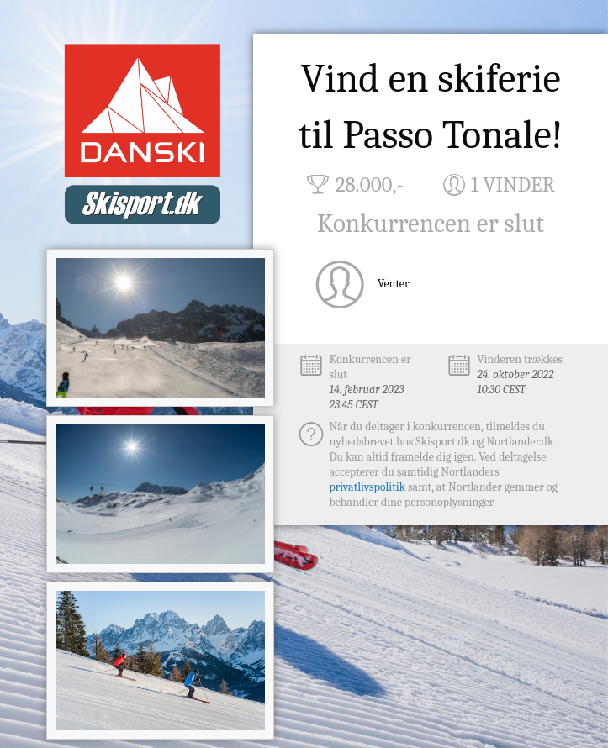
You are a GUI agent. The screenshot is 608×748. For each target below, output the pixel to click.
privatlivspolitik (367, 487)
